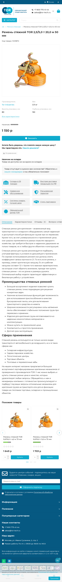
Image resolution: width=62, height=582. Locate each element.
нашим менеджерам (13, 172)
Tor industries (8, 105)
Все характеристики (10, 116)
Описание (7, 222)
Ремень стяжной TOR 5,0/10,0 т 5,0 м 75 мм (42, 438)
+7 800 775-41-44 (40, 9)
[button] (3, 433)
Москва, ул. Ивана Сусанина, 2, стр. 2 (21, 540)
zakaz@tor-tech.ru (41, 12)
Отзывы (40, 222)
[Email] (31, 481)
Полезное (31, 509)
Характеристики (23, 222)
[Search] (40, 20)
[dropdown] (4, 2)
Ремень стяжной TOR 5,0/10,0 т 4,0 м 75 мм (12, 438)
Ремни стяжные (14, 27)
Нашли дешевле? (31, 148)
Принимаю (54, 578)
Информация (31, 502)
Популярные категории (31, 515)
